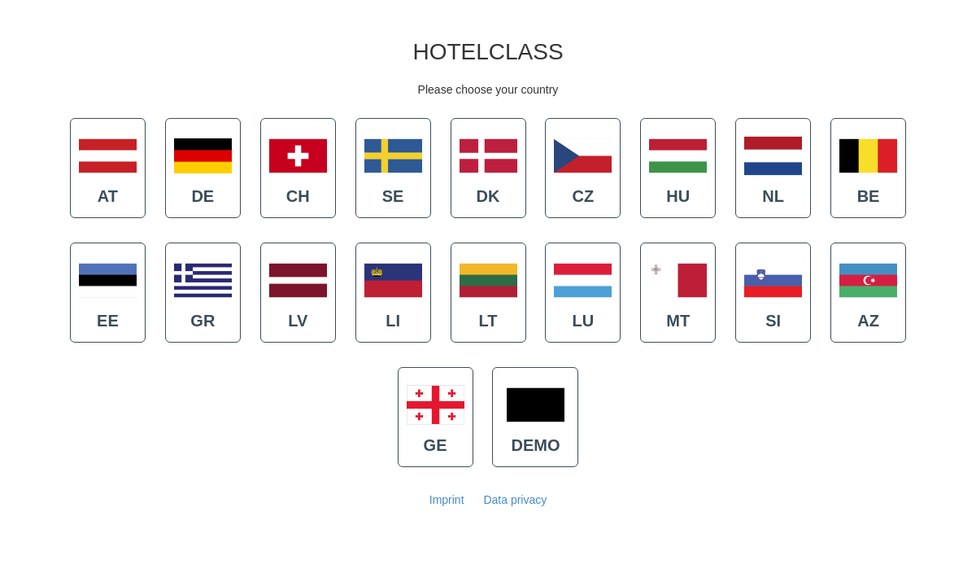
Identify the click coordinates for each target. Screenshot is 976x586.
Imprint (446, 499)
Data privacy (515, 499)
